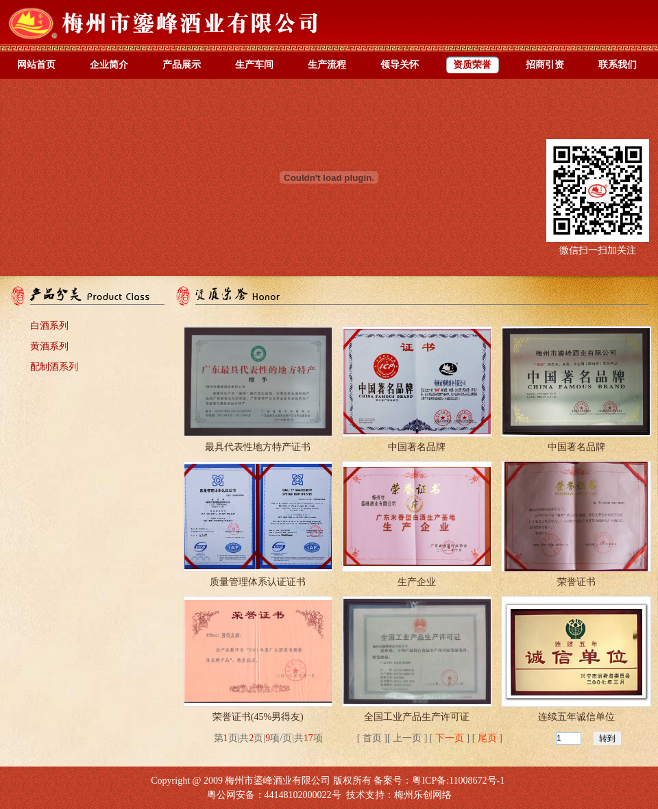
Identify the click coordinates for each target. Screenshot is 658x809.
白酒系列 (49, 326)
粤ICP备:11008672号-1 (458, 780)
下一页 (449, 738)
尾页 (487, 738)
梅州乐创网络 (423, 795)
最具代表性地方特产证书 (257, 447)
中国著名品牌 (417, 447)
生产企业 (417, 582)
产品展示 (181, 65)
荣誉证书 (576, 582)
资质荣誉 (472, 65)
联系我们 (617, 65)
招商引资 (545, 65)
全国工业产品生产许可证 (417, 717)
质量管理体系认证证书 (258, 582)
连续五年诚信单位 (576, 717)
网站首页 (36, 65)
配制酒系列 (54, 367)
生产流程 (327, 65)
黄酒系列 (49, 346)
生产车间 (254, 65)
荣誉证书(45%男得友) (258, 717)
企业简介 (109, 65)
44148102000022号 (303, 795)
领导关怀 (399, 65)
